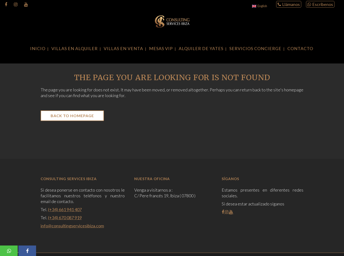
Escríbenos (320, 4)
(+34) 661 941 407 (65, 209)
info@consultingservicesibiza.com (72, 225)
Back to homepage (72, 115)
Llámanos (289, 4)
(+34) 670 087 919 (65, 217)
